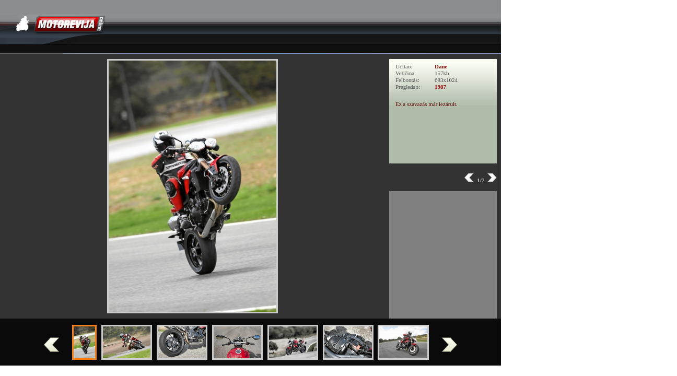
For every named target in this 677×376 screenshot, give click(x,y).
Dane (441, 66)
